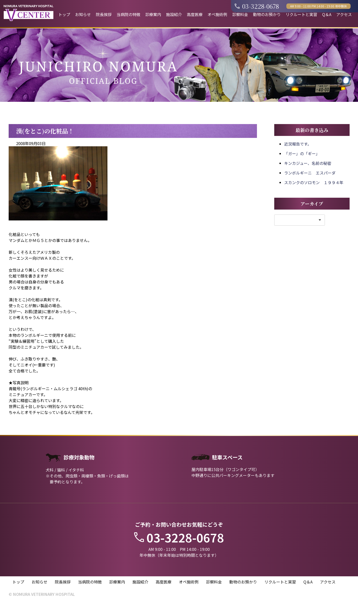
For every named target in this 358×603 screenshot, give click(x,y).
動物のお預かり (267, 14)
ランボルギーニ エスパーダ (310, 173)
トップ (64, 14)
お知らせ (83, 14)
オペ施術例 (217, 14)
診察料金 (240, 14)
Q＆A (326, 14)
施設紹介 (174, 14)
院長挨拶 (104, 14)
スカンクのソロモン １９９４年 (313, 182)
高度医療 (195, 14)
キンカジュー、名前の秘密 (307, 163)
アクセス (344, 14)
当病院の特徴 (128, 14)
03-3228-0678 (257, 6)
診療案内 (153, 14)
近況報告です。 (297, 144)
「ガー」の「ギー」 (302, 153)
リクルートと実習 (301, 14)
